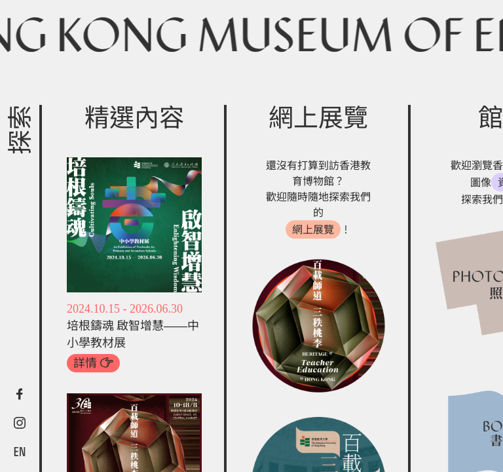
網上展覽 (313, 229)
